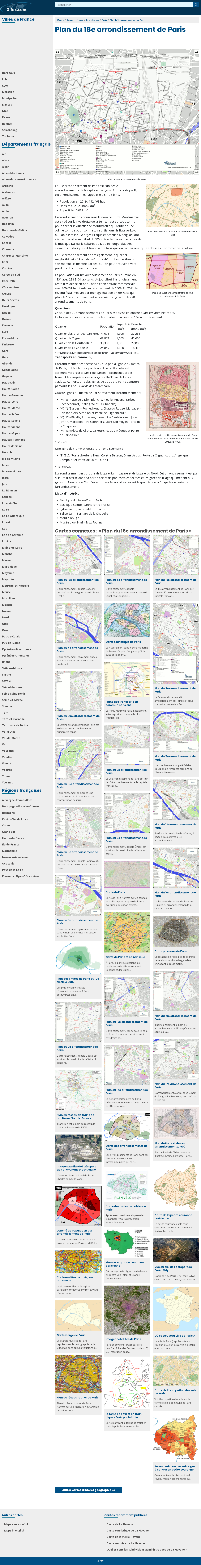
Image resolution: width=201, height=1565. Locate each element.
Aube (5, 205)
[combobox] (124, 4)
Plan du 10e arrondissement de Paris (175, 1017)
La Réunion (9, 490)
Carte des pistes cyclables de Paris (126, 1207)
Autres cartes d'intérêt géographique (88, 1490)
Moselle (7, 604)
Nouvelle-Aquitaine (15, 857)
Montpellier (10, 98)
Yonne (6, 776)
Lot (4, 528)
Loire (5, 509)
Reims (6, 117)
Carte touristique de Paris (123, 642)
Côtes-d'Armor (12, 287)
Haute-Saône (11, 414)
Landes (7, 497)
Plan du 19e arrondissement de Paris (127, 1023)
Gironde (7, 363)
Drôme (6, 319)
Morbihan (8, 598)
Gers (5, 357)
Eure (5, 331)
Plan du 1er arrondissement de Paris (175, 894)
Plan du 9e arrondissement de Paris (77, 1048)
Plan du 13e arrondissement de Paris (78, 581)
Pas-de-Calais (11, 636)
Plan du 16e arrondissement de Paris (78, 785)
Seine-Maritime (12, 687)
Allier (5, 166)
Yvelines (7, 782)
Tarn (5, 712)
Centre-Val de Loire (15, 819)
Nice (5, 111)
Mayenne (8, 573)
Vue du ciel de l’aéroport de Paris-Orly (173, 1268)
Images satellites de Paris (123, 1339)
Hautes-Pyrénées (13, 439)
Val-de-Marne (11, 738)
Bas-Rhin (8, 224)
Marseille (8, 92)
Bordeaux (8, 73)
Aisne (5, 160)
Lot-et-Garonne (12, 535)
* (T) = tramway (63, 466)
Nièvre (6, 611)
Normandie (9, 851)
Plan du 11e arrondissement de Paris (77, 853)
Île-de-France (11, 844)
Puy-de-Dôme (11, 643)
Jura (4, 484)
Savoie (6, 681)
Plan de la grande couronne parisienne (125, 1264)
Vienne (6, 763)
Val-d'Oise (8, 731)
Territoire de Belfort (16, 725)
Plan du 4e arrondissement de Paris (77, 649)
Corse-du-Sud (11, 274)
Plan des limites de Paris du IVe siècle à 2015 (78, 980)
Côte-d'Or (8, 281)
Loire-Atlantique (13, 516)
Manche (7, 554)
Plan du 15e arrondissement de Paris (175, 581)
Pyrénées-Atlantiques (16, 649)
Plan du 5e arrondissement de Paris (77, 921)
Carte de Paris (115, 892)
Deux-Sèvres (10, 300)
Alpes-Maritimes (13, 173)
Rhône (6, 662)
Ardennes (8, 192)
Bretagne (8, 812)
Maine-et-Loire (12, 547)
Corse (6, 825)
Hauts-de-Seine (12, 446)
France (80, 20)
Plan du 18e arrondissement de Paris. (127, 179)
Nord (5, 617)
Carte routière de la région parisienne (75, 1278)
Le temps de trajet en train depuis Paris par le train (124, 1415)
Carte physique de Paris (170, 951)
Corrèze (7, 268)
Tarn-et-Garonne (13, 719)
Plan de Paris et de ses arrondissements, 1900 (169, 1144)
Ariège (6, 198)
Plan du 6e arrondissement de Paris (126, 581)
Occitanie (8, 863)
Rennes (7, 123)
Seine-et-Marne (12, 700)
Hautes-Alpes (11, 433)
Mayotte (8, 579)
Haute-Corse (10, 389)
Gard (5, 351)
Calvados (8, 236)
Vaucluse (8, 750)
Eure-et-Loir (10, 338)
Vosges (7, 770)
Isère (5, 477)
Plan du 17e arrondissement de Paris (175, 1085)
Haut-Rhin (9, 382)
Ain (4, 154)
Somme (7, 706)
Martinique (9, 566)
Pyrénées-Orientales (15, 655)
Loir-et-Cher (10, 503)
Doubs (6, 312)
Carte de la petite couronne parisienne (173, 1216)
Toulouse (8, 136)
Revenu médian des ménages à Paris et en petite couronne (174, 1467)
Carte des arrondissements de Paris (126, 1147)
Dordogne (9, 306)
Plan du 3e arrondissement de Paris (175, 689)
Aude (5, 211)
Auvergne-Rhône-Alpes (17, 800)
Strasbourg (9, 130)
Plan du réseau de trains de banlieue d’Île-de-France (75, 1116)
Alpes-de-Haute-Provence (19, 179)
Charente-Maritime (15, 255)
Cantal (6, 243)
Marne (6, 560)
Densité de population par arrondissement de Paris (74, 1232)
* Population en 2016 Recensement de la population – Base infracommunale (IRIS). (97, 352)
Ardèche (7, 185)
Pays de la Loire (12, 870)
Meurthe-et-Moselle (15, 585)
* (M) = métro (62, 442)
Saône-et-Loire (12, 668)
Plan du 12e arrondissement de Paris (175, 826)
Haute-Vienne (11, 427)
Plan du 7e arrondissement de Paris (175, 758)
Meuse (6, 592)
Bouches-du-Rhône (14, 230)
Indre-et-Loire (11, 471)
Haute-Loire (10, 401)
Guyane (7, 376)
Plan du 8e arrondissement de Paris (126, 839)
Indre (5, 465)
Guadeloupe (10, 370)
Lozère (6, 541)
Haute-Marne (11, 408)
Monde (60, 20)
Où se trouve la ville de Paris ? (174, 1336)
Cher (5, 262)
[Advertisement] (27, 47)
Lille (5, 79)
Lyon (5, 85)
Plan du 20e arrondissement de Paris (78, 717)
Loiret (6, 522)
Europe (70, 20)
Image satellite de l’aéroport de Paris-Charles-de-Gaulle (76, 1168)
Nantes (7, 104)
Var (4, 744)
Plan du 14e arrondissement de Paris (127, 1091)
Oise (5, 623)
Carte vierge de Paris (71, 1335)
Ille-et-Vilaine (11, 458)
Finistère (8, 344)
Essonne (7, 325)
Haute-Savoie (11, 420)
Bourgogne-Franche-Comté (20, 806)
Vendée (7, 757)
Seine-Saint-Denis (13, 693)
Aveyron (7, 217)
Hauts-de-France (13, 838)
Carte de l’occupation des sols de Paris (175, 1391)
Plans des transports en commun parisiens (122, 703)
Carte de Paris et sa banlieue (125, 957)
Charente (8, 249)
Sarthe (6, 674)
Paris (104, 20)
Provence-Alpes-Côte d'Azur (20, 876)
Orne (5, 630)
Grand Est (8, 832)
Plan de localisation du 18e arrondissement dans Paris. (172, 233)
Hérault (7, 452)
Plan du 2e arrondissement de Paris (126, 771)
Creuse (6, 293)
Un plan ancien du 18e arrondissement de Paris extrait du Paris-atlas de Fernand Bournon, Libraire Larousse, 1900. (172, 438)
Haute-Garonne (12, 395)
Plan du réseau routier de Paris (77, 1397)
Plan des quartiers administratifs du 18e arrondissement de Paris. (172, 294)
